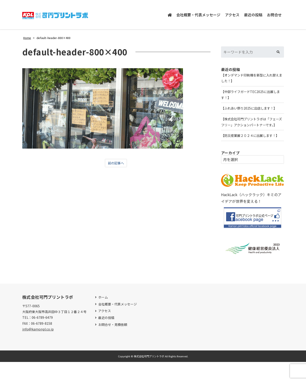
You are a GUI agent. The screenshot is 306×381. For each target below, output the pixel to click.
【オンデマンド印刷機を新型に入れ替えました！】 (252, 79)
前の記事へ (116, 163)
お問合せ (274, 14)
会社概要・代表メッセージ (198, 14)
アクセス (232, 14)
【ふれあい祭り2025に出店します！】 (252, 111)
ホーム (103, 316)
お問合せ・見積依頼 (112, 343)
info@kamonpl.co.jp (38, 348)
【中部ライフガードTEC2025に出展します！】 (250, 96)
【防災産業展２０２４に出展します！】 (248, 151)
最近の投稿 (253, 14)
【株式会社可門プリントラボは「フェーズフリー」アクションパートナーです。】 (252, 129)
